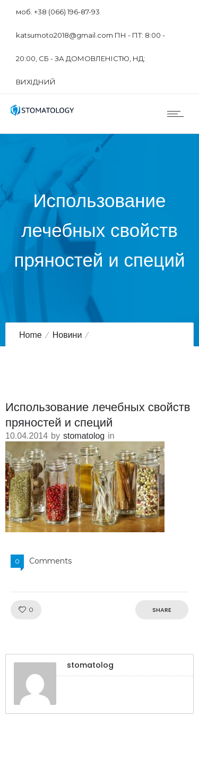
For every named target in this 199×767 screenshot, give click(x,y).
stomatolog (84, 435)
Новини (67, 334)
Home (30, 334)
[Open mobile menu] (177, 113)
